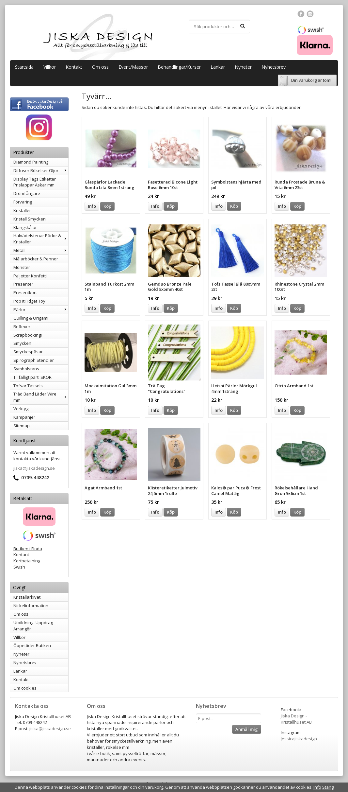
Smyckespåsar (28, 352)
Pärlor (40, 309)
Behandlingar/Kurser (179, 67)
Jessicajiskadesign (299, 739)
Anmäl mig (246, 729)
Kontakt (74, 67)
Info (92, 206)
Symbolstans (26, 369)
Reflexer (21, 326)
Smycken (22, 343)
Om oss (100, 67)
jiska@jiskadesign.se (34, 468)
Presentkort (25, 292)
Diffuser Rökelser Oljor (40, 170)
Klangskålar (25, 227)
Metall (40, 250)
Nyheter (243, 67)
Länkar (218, 67)
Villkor (49, 67)
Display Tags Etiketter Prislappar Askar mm (34, 182)
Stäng (328, 787)
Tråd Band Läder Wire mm (40, 397)
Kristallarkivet (26, 597)
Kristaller (22, 210)
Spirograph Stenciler (33, 360)
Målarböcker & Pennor (35, 259)
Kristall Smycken (29, 219)
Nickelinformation (30, 605)
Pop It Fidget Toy (29, 301)
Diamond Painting (30, 162)
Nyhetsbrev (273, 67)
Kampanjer (24, 417)
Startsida (24, 67)
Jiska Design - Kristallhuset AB (296, 719)
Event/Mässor (133, 67)
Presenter (23, 284)
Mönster (21, 267)
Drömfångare (26, 193)
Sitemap (21, 426)
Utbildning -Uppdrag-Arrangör (33, 626)
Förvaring (22, 202)
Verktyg (20, 409)
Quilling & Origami (30, 318)
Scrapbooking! (27, 335)
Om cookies (25, 688)
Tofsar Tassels (28, 386)
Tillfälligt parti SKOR (32, 377)
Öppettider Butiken (32, 645)
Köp (107, 206)
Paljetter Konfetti (30, 276)
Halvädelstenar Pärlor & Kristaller (40, 239)
